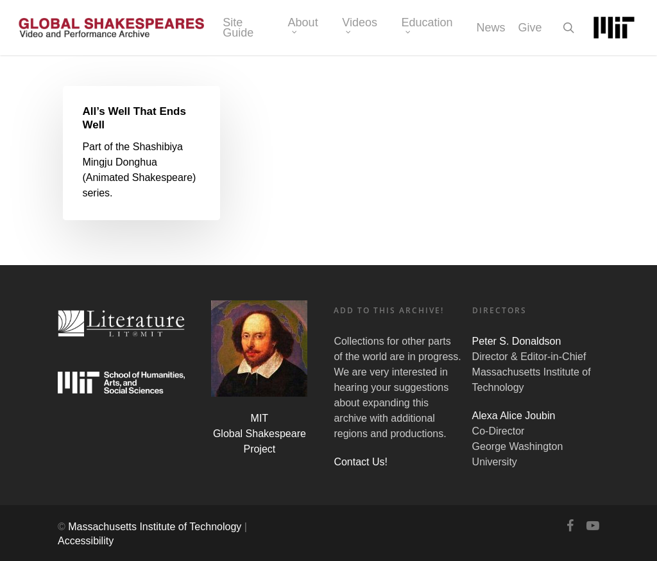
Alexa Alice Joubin (514, 415)
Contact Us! (361, 461)
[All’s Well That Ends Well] (142, 153)
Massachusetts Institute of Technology (154, 526)
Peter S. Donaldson (516, 341)
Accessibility (86, 540)
